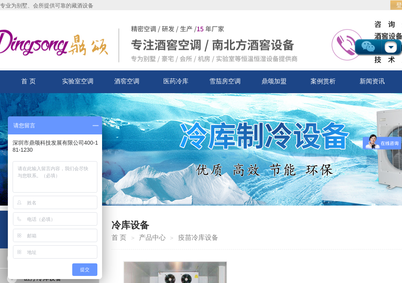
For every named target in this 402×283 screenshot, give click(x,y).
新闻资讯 (372, 81)
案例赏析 (323, 81)
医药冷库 (175, 81)
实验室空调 (77, 81)
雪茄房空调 (225, 81)
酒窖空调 (126, 81)
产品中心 (152, 237)
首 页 (28, 81)
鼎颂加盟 (274, 81)
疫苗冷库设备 (198, 237)
